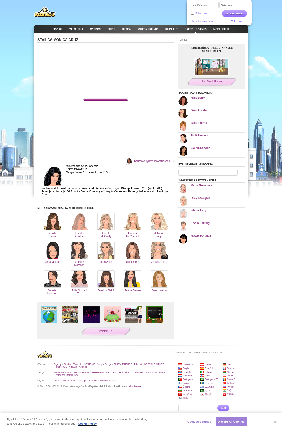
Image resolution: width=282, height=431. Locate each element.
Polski (230, 375)
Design (108, 364)
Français (231, 368)
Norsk (208, 375)
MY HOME (89, 364)
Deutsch (231, 364)
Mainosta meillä (81, 372)
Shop (99, 364)
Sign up (57, 364)
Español (209, 368)
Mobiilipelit (61, 367)
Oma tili (83, 367)
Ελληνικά (209, 387)
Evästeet (139, 372)
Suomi (186, 383)
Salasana (226, 5)
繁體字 (230, 394)
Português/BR (212, 379)
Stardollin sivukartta (155, 372)
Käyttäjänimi (200, 5)
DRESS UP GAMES (154, 364)
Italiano (208, 372)
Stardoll (45, 12)
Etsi (223, 407)
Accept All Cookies (231, 421)
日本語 (208, 394)
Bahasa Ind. (189, 364)
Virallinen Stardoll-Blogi (67, 375)
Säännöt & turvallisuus (100, 380)
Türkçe (230, 383)
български (188, 390)
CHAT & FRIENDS (123, 364)
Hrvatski (187, 372)
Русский (231, 387)
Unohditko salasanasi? (202, 21)
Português (188, 379)
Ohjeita (57, 380)
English (186, 368)
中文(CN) (187, 394)
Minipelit (73, 367)
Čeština (186, 387)
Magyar (230, 372)
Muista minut (201, 13)
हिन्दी (229, 390)
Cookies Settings (199, 421)
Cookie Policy (87, 423)
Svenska (209, 383)
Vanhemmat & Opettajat (75, 380)
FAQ (115, 380)
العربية (208, 390)
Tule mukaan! (239, 21)
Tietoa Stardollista (63, 372)
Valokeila (77, 364)
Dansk (208, 364)
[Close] (275, 422)
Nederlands (188, 375)
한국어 (186, 398)
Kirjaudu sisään (234, 13)
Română (231, 379)
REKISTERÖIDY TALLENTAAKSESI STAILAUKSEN (211, 49)
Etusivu (67, 364)
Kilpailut (138, 364)
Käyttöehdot (135, 386)
